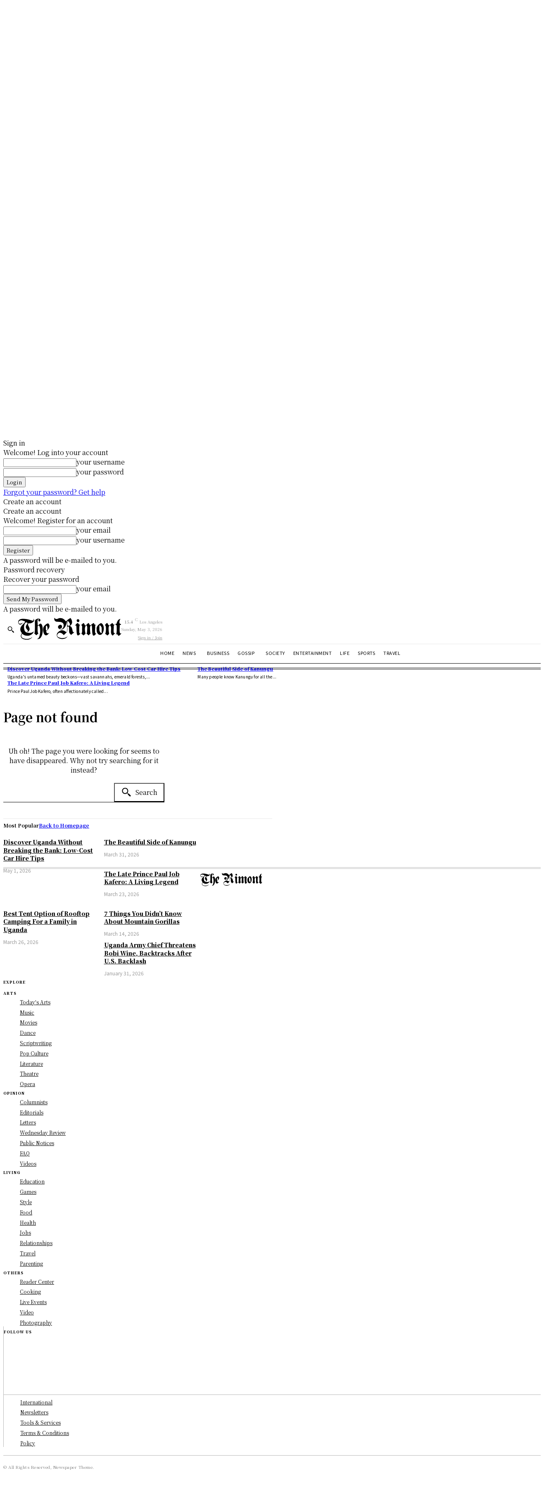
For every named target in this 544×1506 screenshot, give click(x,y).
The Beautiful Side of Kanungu (235, 668)
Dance (28, 1032)
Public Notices (37, 1142)
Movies (28, 1022)
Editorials (31, 1112)
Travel (28, 1253)
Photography (36, 1322)
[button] (10, 629)
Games (28, 1191)
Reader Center (37, 1281)
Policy (27, 1443)
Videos (28, 1163)
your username (100, 462)
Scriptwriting (36, 1042)
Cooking (30, 1291)
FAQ (25, 1153)
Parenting (31, 1263)
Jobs (25, 1232)
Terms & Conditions (44, 1432)
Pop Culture (34, 1053)
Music (27, 1012)
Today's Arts (35, 1002)
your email (93, 530)
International (36, 1402)
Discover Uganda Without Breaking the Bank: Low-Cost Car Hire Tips (94, 668)
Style (26, 1201)
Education (32, 1181)
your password (100, 472)
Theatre (29, 1073)
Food (26, 1212)
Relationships (36, 1242)
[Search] (139, 792)
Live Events (33, 1301)
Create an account (32, 501)
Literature (31, 1063)
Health (28, 1222)
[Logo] (69, 629)
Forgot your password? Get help (54, 492)
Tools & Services (40, 1422)
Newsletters (34, 1412)
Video (27, 1312)
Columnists (34, 1101)
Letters (28, 1122)
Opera (27, 1083)
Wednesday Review (43, 1132)
